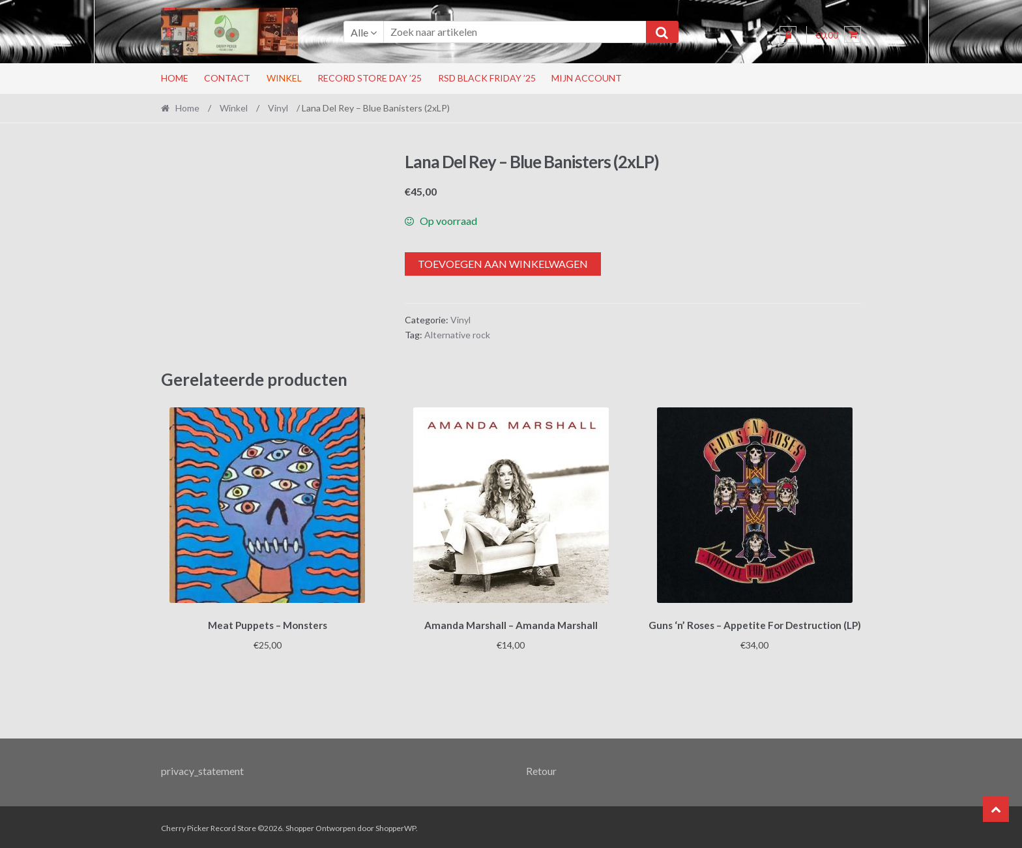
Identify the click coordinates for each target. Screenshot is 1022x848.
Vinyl (278, 107)
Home (174, 77)
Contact (227, 77)
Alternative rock (457, 334)
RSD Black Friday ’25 (487, 77)
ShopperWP (395, 826)
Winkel (284, 77)
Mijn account (586, 77)
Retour (541, 768)
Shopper (299, 826)
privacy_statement (202, 768)
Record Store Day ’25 (369, 77)
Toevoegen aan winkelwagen (503, 263)
